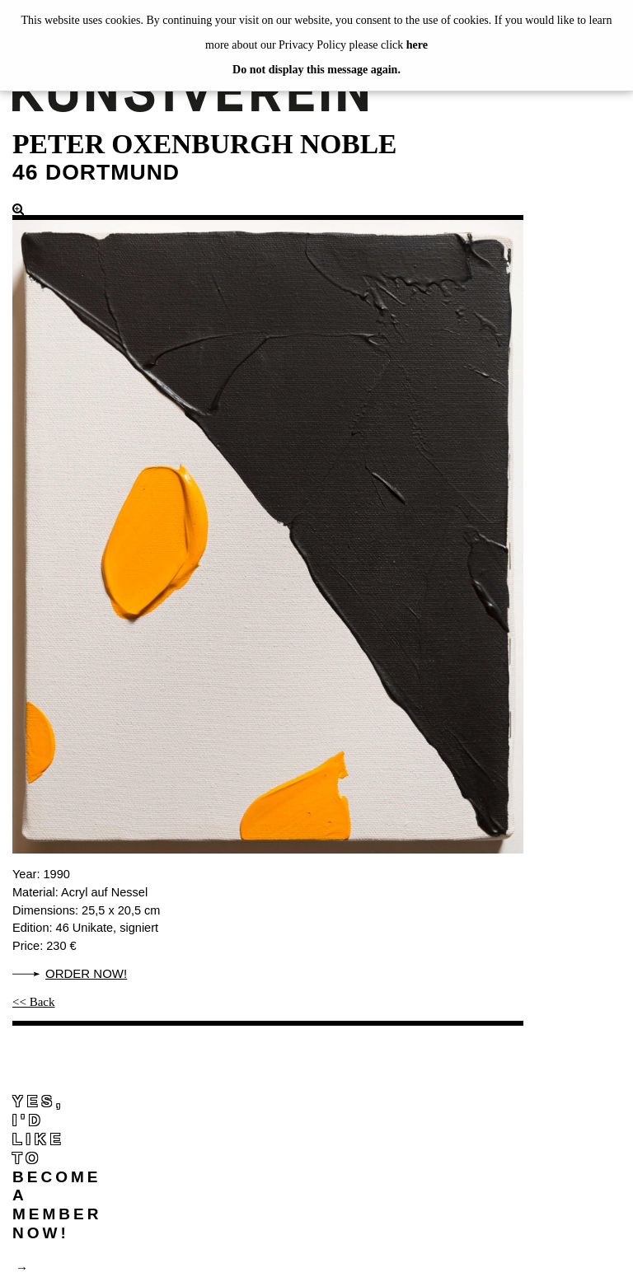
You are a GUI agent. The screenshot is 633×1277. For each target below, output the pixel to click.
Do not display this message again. (316, 69)
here (417, 45)
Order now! (86, 973)
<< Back (33, 1001)
